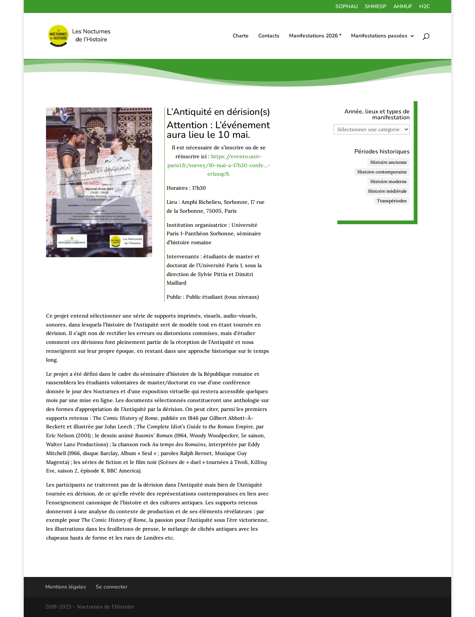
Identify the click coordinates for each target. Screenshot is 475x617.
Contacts (268, 36)
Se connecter (111, 586)
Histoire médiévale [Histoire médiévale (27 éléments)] (387, 191)
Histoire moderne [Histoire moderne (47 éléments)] (388, 181)
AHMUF (402, 7)
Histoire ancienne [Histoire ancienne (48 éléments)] (388, 162)
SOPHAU (346, 7)
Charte (241, 36)
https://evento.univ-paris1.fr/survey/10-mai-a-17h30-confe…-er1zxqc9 (218, 165)
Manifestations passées (379, 36)
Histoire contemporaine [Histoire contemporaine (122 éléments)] (382, 172)
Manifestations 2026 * (315, 36)
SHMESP (375, 7)
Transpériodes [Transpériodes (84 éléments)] (392, 200)
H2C (424, 7)
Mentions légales (65, 586)
